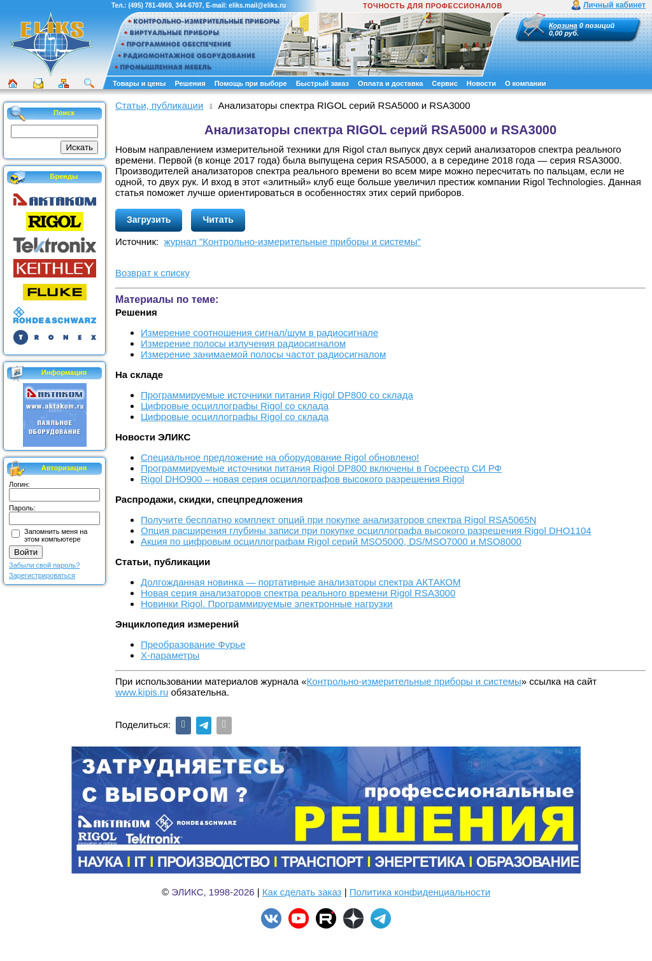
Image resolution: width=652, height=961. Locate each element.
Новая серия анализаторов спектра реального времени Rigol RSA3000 (298, 592)
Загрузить (149, 219)
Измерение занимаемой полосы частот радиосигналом (263, 354)
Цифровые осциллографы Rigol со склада (235, 405)
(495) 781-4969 (149, 5)
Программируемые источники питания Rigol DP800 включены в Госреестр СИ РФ (321, 468)
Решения (189, 83)
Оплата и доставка (390, 83)
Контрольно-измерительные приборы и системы (414, 681)
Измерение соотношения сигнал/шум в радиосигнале (259, 332)
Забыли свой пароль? (44, 565)
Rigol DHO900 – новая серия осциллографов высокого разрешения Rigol (302, 478)
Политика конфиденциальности (420, 892)
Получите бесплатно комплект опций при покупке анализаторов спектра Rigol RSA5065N (338, 519)
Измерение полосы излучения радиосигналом (243, 343)
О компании (525, 83)
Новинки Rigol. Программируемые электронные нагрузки (267, 603)
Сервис (444, 83)
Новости (481, 83)
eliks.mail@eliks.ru (257, 5)
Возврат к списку (152, 272)
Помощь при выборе (251, 83)
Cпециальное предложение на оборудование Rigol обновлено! (280, 457)
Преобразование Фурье (193, 644)
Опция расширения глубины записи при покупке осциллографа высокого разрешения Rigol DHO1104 (366, 530)
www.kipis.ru (141, 692)
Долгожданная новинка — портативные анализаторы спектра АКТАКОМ (300, 582)
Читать (218, 219)
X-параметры (170, 655)
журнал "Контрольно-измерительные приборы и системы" (292, 241)
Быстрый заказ (322, 83)
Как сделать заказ (302, 892)
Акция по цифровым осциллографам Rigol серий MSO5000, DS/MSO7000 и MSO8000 (331, 541)
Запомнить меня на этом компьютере (55, 535)
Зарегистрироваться (42, 575)
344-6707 (188, 5)
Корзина (563, 25)
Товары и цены (139, 83)
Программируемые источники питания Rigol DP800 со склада (277, 394)
